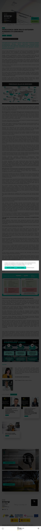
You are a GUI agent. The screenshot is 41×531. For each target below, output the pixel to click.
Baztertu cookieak (10, 267)
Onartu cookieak (20, 267)
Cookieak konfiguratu (30, 267)
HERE (24, 265)
